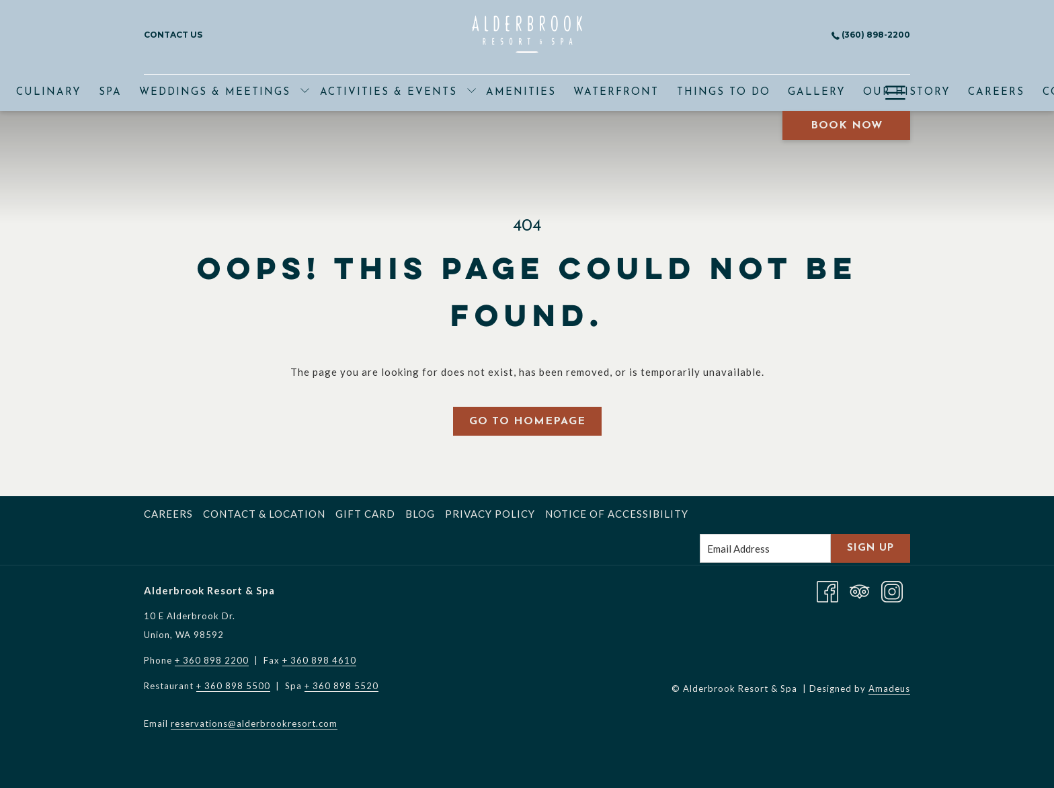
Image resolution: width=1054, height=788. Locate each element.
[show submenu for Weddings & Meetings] (305, 93)
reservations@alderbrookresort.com (254, 723)
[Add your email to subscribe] (765, 548)
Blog (420, 514)
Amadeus (889, 688)
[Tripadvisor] (859, 590)
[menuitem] (48, 93)
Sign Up (870, 548)
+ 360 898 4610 (319, 660)
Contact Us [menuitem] (173, 35)
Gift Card (365, 514)
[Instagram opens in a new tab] (892, 590)
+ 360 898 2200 (212, 660)
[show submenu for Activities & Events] (471, 93)
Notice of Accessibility (616, 514)
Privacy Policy (490, 514)
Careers (168, 514)
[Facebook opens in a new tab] (827, 590)
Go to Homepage (527, 421)
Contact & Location (264, 514)
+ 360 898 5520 (341, 685)
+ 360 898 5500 (233, 685)
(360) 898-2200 (871, 35)
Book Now (847, 125)
